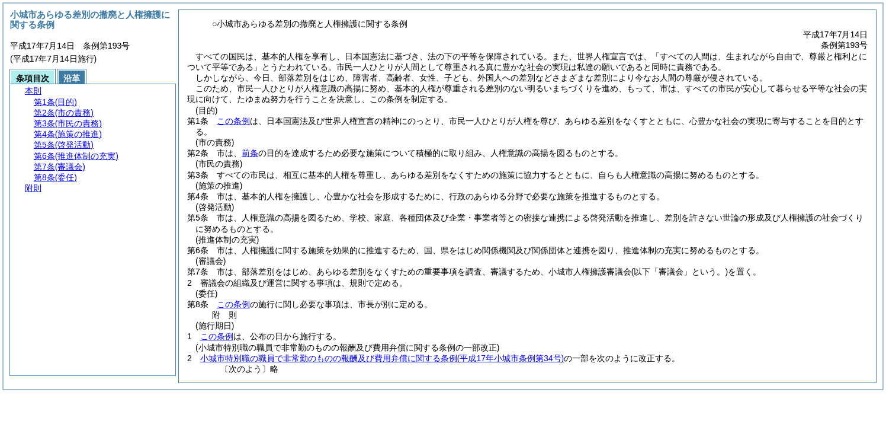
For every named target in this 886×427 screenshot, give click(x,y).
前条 (250, 153)
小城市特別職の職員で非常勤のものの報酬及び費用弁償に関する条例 (382, 358)
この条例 (233, 121)
